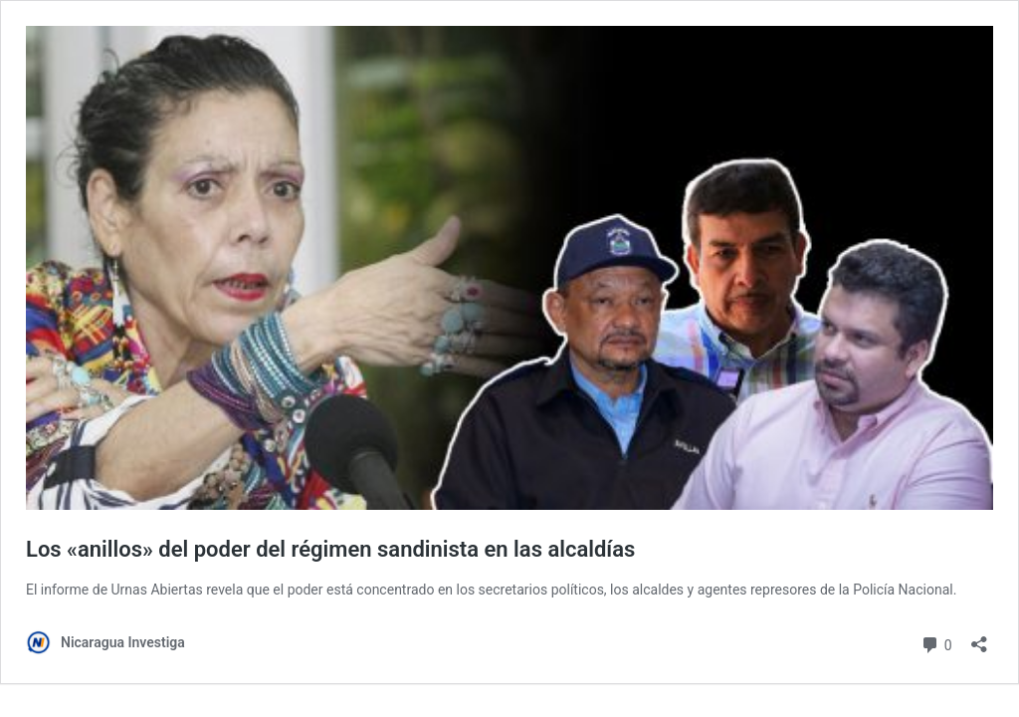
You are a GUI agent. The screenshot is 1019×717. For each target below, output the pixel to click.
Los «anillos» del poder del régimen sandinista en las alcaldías (330, 549)
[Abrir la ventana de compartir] (979, 637)
